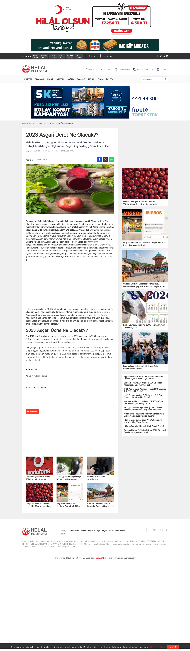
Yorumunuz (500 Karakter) (36, 388)
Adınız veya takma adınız (36, 376)
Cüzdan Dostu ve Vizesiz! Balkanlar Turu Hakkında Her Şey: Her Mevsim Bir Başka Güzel (100, 505)
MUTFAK (60, 79)
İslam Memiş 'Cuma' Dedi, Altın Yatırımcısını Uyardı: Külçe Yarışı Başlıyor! (143, 421)
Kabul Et (173, 647)
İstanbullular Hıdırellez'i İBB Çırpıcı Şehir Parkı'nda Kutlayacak (140, 367)
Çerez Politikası (157, 646)
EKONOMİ (39, 79)
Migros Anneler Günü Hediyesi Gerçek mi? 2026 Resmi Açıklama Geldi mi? (68, 505)
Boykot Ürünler (107, 531)
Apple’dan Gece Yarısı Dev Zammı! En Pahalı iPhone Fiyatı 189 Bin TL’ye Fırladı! (143, 378)
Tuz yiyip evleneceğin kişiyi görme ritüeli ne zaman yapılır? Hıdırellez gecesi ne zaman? (69, 478)
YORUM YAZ (32, 412)
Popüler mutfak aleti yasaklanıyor (96, 478)
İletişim (83, 531)
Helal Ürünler (120, 531)
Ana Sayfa (63, 531)
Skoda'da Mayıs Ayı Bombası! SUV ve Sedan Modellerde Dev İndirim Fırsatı (143, 384)
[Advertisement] (180, 68)
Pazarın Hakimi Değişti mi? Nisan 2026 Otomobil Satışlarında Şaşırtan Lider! (145, 432)
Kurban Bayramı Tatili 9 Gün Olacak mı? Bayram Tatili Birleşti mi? (144, 326)
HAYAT (50, 79)
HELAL (91, 79)
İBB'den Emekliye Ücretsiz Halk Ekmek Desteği (144, 426)
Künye (63, 534)
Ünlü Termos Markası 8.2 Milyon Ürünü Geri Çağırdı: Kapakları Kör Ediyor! (143, 396)
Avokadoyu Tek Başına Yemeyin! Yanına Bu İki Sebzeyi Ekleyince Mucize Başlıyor (144, 415)
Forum (90, 531)
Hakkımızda (74, 531)
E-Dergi (97, 531)
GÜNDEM (27, 79)
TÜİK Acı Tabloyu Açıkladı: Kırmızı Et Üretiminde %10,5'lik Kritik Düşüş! (145, 390)
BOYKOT (81, 79)
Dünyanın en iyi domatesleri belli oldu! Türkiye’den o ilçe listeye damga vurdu (38, 505)
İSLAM (100, 79)
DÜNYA (109, 79)
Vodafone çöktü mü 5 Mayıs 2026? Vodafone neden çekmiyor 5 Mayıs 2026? (38, 478)
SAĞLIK (70, 79)
